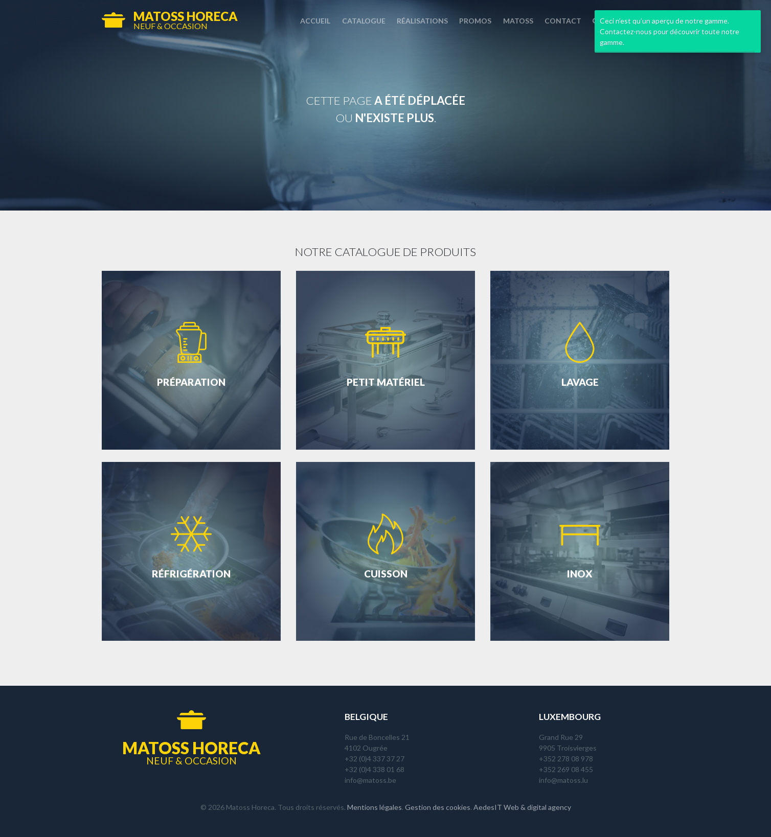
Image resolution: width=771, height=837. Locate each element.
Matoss (518, 20)
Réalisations (422, 20)
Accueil (315, 20)
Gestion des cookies (437, 807)
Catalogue (364, 20)
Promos (475, 20)
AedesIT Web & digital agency (522, 807)
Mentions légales (374, 807)
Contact (563, 20)
